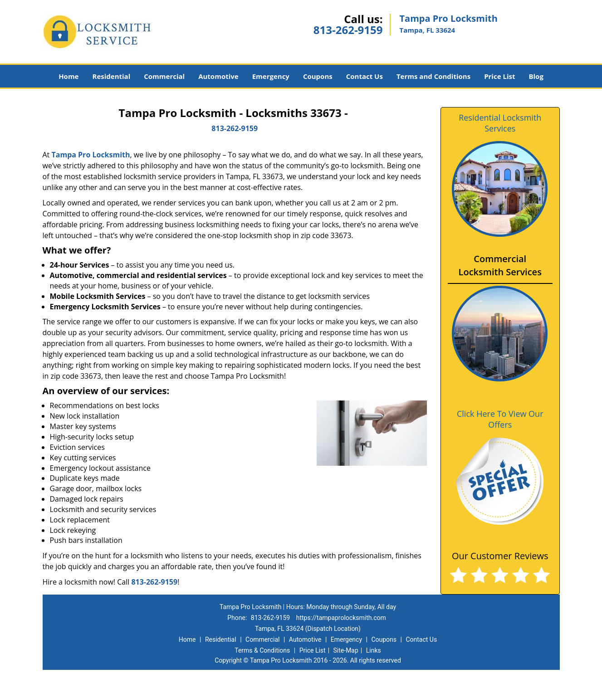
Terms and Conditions (433, 76)
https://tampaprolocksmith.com (341, 617)
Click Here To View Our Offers (500, 419)
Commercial (164, 76)
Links (373, 650)
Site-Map (345, 650)
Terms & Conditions (262, 650)
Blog (536, 76)
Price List (499, 76)
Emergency (270, 76)
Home (68, 76)
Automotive (218, 76)
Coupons (318, 76)
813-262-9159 (348, 29)
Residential (111, 76)
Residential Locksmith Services (500, 123)
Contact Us (364, 76)
